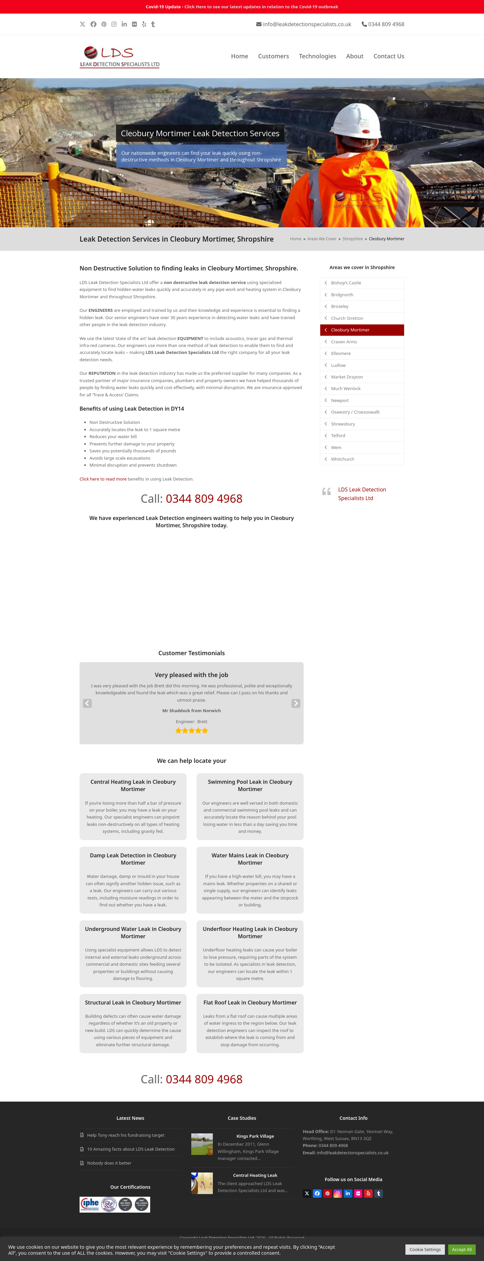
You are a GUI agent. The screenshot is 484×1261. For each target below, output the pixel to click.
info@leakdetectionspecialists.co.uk (307, 24)
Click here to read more (103, 479)
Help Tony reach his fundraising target (125, 1135)
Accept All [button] (462, 1249)
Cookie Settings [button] (425, 1249)
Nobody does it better (109, 1163)
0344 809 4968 (386, 24)
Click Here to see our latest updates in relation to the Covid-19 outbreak (261, 7)
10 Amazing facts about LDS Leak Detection (131, 1149)
